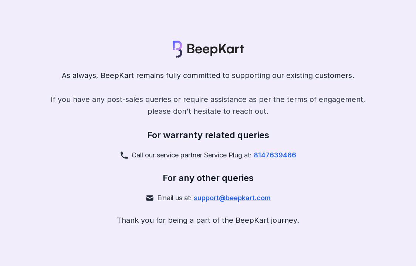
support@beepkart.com (232, 198)
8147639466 (275, 155)
